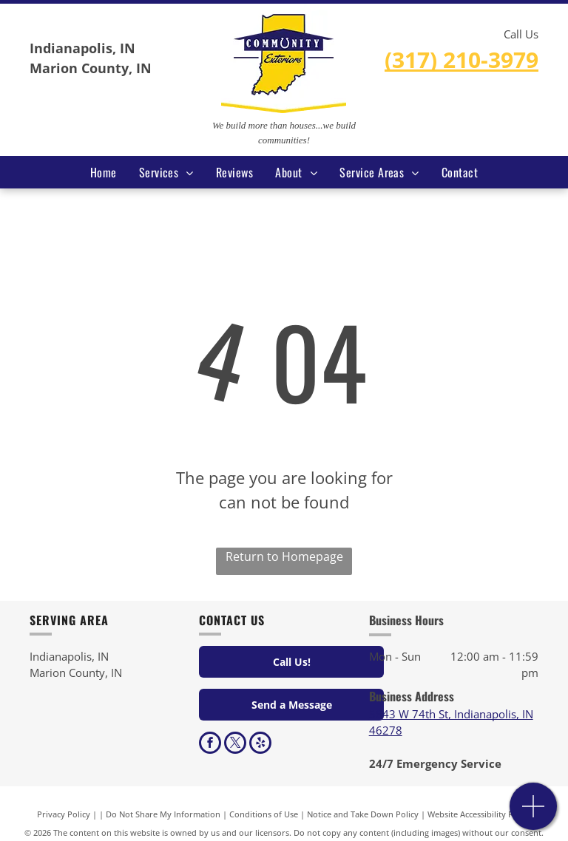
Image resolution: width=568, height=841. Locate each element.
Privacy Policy (63, 814)
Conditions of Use (263, 814)
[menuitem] (103, 172)
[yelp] (260, 744)
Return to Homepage (284, 556)
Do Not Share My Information (163, 814)
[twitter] (235, 744)
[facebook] (210, 744)
